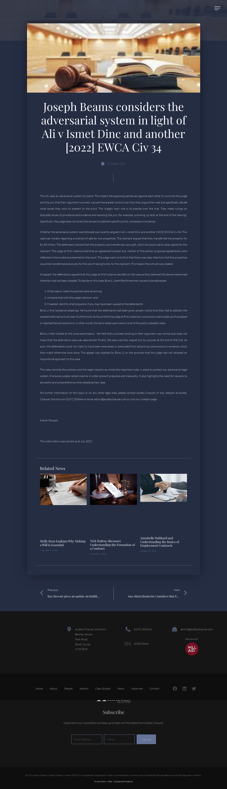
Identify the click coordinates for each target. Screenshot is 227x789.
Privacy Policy (100, 781)
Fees (110, 781)
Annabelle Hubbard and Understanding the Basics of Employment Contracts (159, 542)
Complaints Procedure (123, 781)
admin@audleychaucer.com (196, 629)
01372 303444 (143, 629)
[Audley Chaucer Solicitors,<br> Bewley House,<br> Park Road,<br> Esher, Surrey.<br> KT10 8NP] (69, 629)
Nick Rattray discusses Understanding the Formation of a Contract (112, 544)
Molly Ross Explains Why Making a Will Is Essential (63, 543)
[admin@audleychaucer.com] (174, 629)
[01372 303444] (128, 629)
